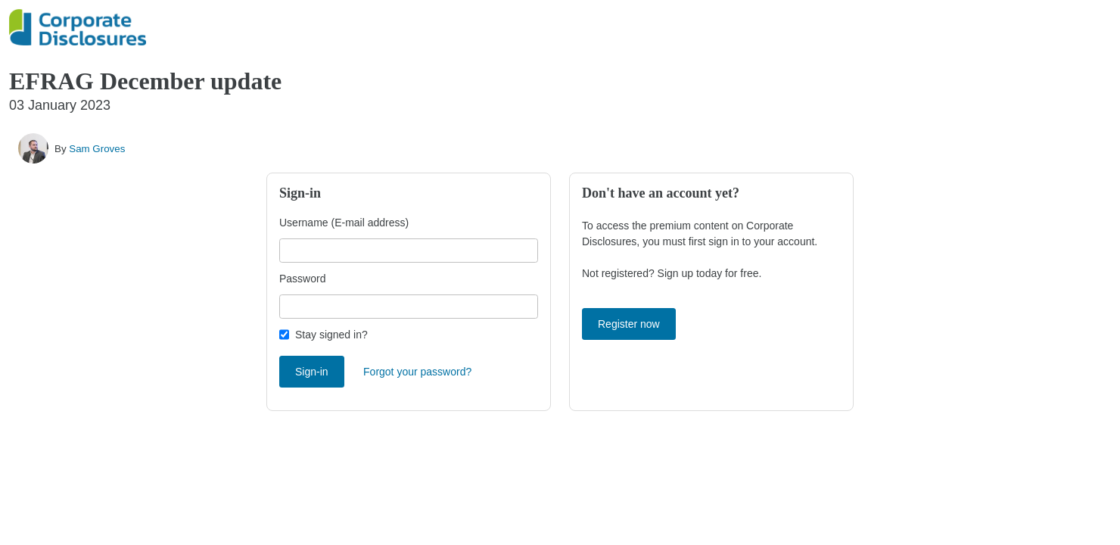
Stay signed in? (331, 334)
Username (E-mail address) (344, 222)
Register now (629, 324)
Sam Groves (97, 148)
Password (302, 278)
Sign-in (311, 372)
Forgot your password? (417, 372)
